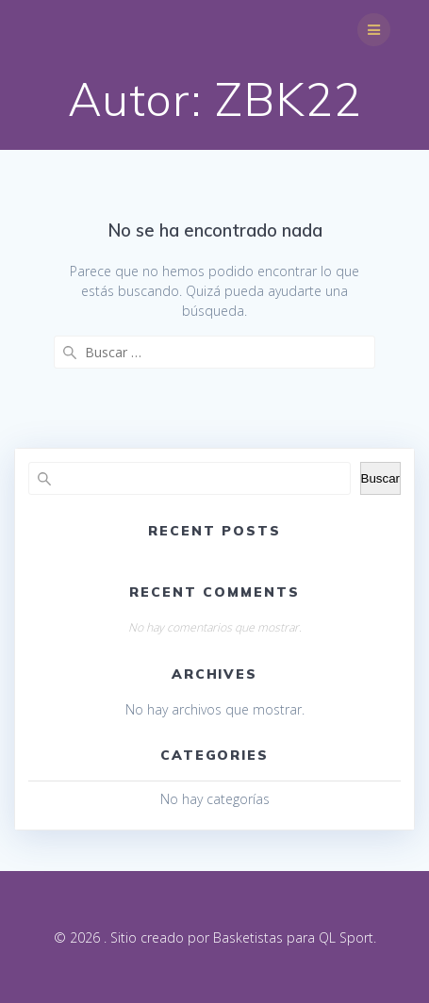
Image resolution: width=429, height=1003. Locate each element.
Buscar (380, 478)
